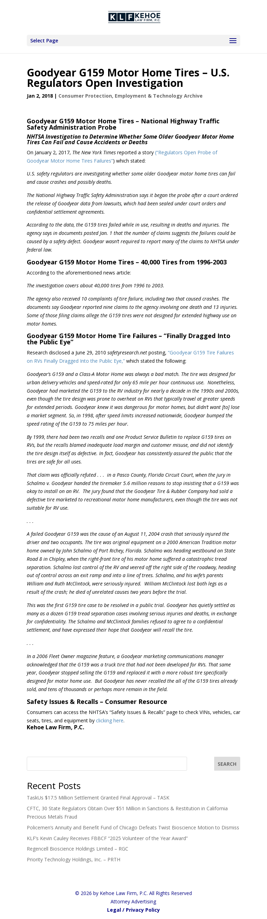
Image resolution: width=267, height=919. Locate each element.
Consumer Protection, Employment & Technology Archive (130, 95)
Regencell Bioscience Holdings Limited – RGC (77, 848)
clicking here (109, 720)
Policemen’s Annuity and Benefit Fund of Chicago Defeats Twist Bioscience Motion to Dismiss (133, 827)
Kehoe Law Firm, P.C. (55, 727)
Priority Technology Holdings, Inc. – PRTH (73, 859)
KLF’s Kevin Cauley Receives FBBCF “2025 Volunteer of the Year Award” (107, 838)
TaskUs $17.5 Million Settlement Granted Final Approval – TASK (98, 797)
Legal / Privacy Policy (133, 909)
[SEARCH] (227, 764)
